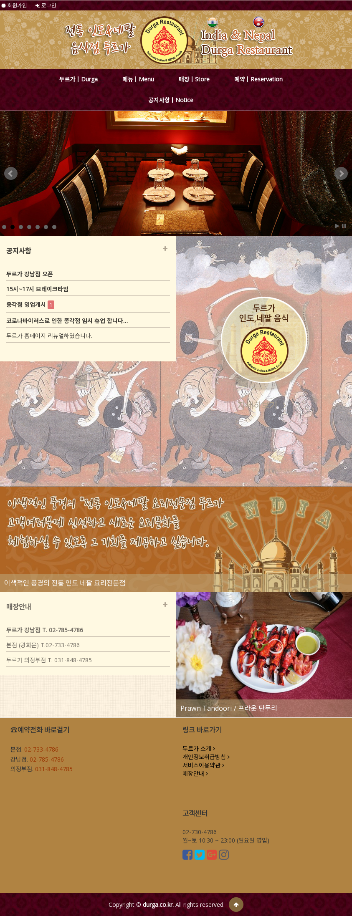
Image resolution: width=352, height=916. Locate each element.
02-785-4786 (47, 759)
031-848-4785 (54, 769)
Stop (344, 226)
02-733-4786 (41, 749)
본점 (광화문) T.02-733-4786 (43, 645)
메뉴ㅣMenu (138, 79)
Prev (11, 173)
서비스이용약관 (203, 765)
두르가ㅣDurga (78, 79)
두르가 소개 (198, 748)
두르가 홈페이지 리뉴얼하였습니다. (49, 336)
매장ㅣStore (194, 79)
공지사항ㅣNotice (170, 100)
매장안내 (195, 773)
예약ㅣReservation (258, 79)
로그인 (45, 5)
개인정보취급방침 (206, 757)
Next (341, 173)
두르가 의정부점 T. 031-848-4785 (49, 660)
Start (337, 226)
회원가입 (14, 5)
